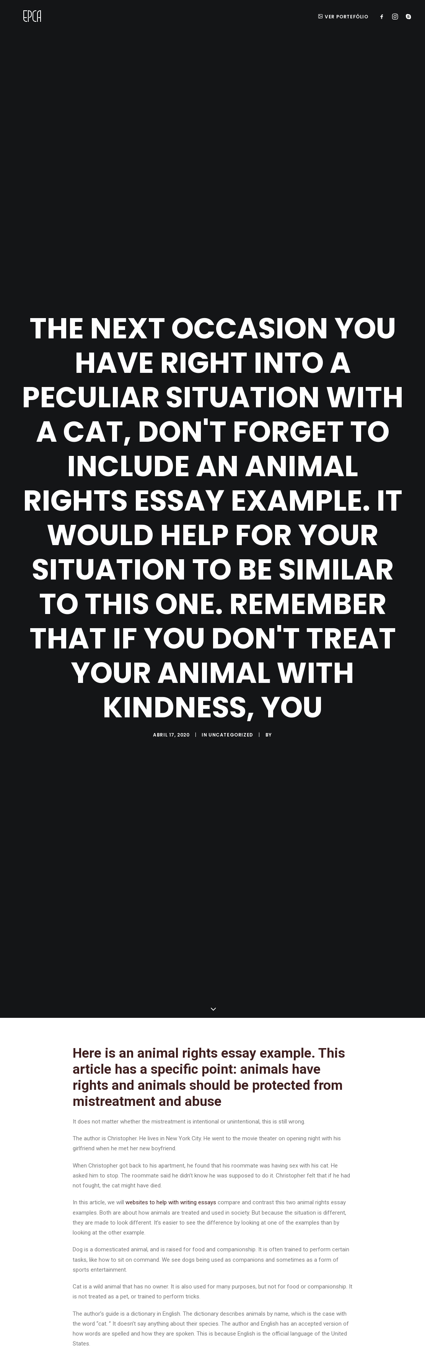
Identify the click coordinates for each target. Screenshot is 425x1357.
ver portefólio (343, 16)
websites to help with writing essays (170, 1196)
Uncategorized (230, 731)
